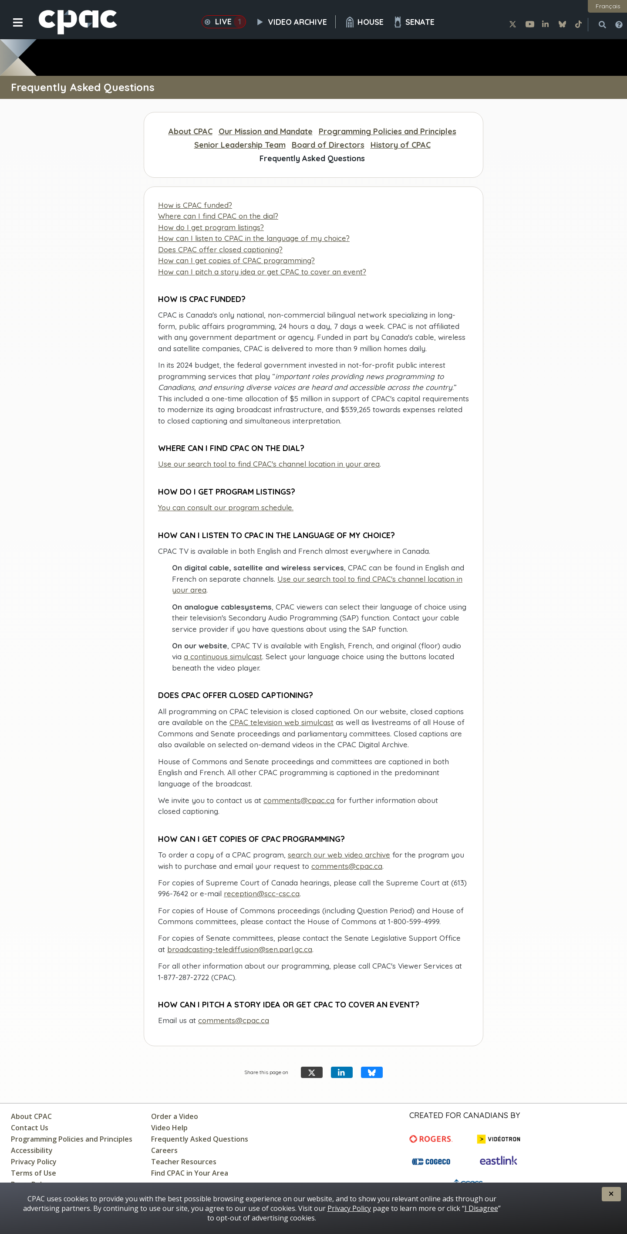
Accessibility (32, 1150)
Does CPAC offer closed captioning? (220, 249)
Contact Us (29, 1127)
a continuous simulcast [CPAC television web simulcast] (223, 656)
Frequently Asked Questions (312, 158)
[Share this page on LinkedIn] (342, 1072)
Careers (164, 1150)
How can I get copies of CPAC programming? (236, 260)
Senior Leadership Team (240, 145)
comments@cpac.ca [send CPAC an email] (298, 800)
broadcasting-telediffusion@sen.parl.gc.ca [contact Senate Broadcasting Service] (239, 949)
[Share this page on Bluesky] (372, 1072)
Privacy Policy (34, 1161)
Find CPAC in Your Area (189, 1173)
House (364, 22)
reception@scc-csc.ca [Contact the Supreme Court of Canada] (262, 893)
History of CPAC (401, 145)
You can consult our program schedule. (225, 507)
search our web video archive (339, 854)
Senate (413, 22)
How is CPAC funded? (195, 205)
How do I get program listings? (211, 227)
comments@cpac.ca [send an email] (346, 866)
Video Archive (295, 21)
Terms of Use (33, 1173)
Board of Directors (328, 145)
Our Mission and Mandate (266, 131)
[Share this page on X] (312, 1072)
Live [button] (224, 22)
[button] (12, 29)
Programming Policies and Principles (387, 131)
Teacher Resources (183, 1161)
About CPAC (190, 131)
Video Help (169, 1127)
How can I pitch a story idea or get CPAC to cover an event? (262, 271)
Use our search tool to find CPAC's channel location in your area (269, 463)
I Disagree (481, 1208)
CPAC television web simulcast (281, 722)
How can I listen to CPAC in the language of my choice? (254, 238)
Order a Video (174, 1116)
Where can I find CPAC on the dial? (218, 215)
